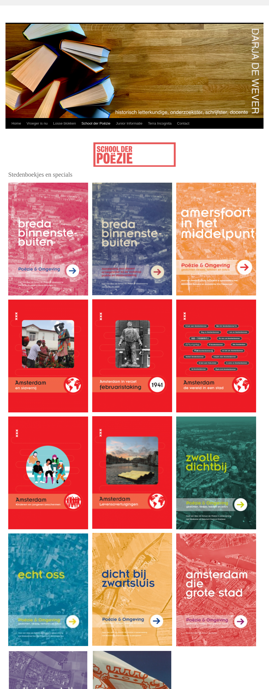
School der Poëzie (96, 123)
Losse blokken (64, 123)
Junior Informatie (129, 123)
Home (16, 123)
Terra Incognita (160, 123)
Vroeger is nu (37, 123)
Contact (183, 123)
